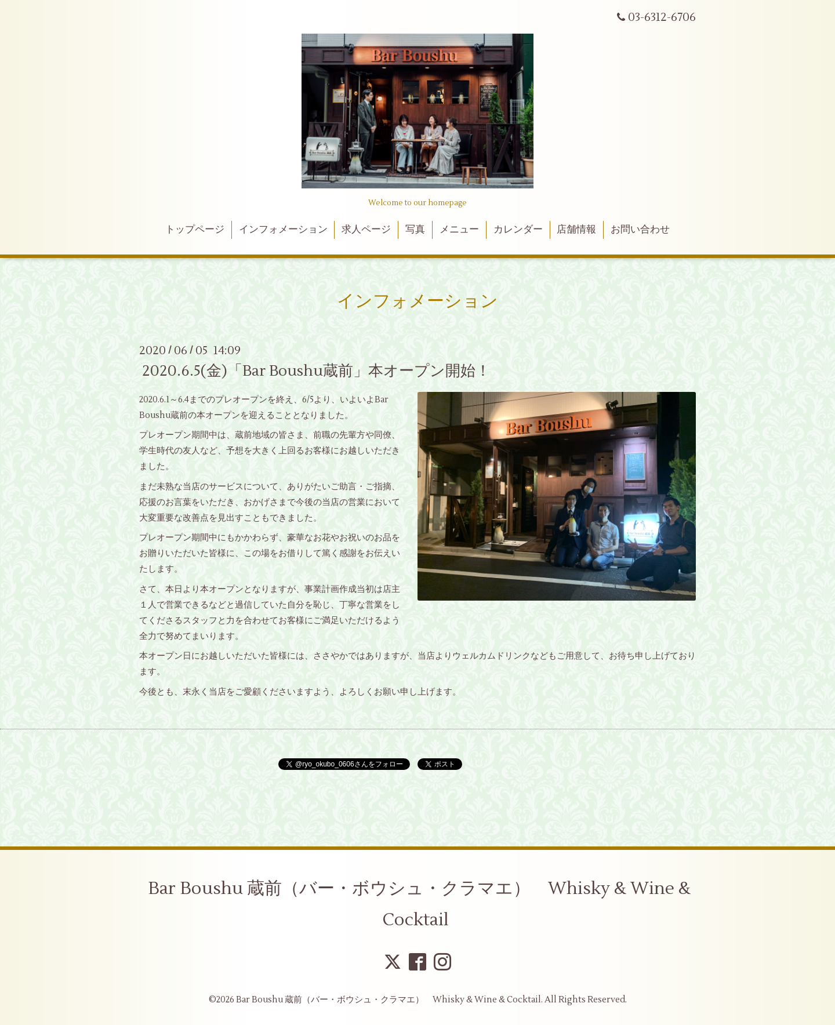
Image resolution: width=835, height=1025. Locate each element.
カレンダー (518, 229)
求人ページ (366, 229)
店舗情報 (576, 229)
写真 (415, 229)
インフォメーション (283, 229)
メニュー (459, 229)
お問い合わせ (640, 229)
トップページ (194, 229)
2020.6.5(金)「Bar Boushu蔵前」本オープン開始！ (316, 371)
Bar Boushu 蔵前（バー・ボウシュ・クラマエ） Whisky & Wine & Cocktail (419, 904)
